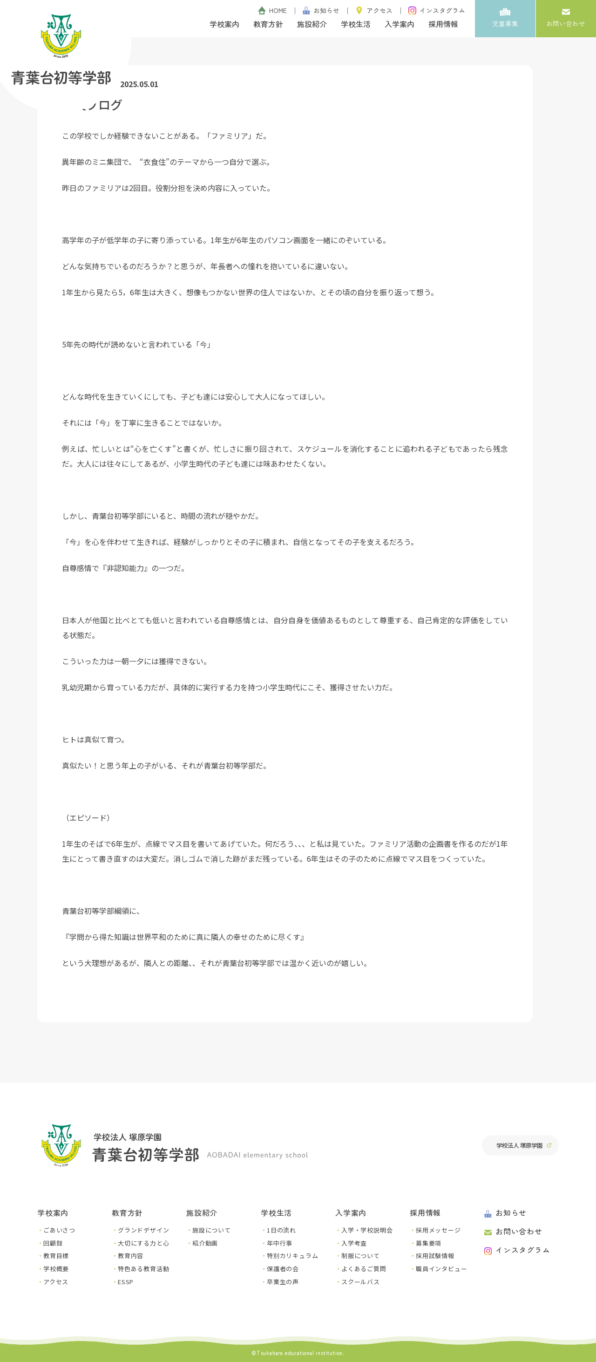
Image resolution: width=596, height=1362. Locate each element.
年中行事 (279, 1243)
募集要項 (428, 1243)
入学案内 (399, 23)
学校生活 (356, 23)
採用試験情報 (435, 1255)
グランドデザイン (143, 1230)
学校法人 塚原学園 (519, 1145)
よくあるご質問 (363, 1268)
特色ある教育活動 (143, 1268)
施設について (211, 1230)
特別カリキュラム (292, 1255)
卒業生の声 (283, 1281)
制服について (360, 1255)
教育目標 (56, 1255)
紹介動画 (205, 1243)
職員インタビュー (441, 1268)
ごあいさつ (59, 1230)
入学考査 (354, 1243)
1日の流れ (281, 1230)
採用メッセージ (438, 1230)
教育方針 (268, 23)
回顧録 (52, 1243)
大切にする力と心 (143, 1243)
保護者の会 (283, 1268)
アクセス (374, 10)
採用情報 (443, 23)
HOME (272, 10)
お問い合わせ (565, 17)
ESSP (126, 1281)
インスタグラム (436, 10)
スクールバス (360, 1281)
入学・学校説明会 (367, 1230)
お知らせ (321, 10)
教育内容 (130, 1255)
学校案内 (224, 23)
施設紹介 (312, 23)
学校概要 (56, 1268)
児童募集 (505, 17)
